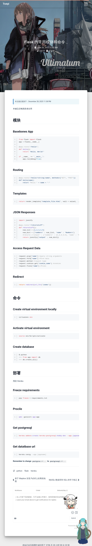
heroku (34, 471)
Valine (77, 525)
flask (26, 471)
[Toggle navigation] (86, 4)
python (19, 471)
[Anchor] (21, 120)
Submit (73, 518)
